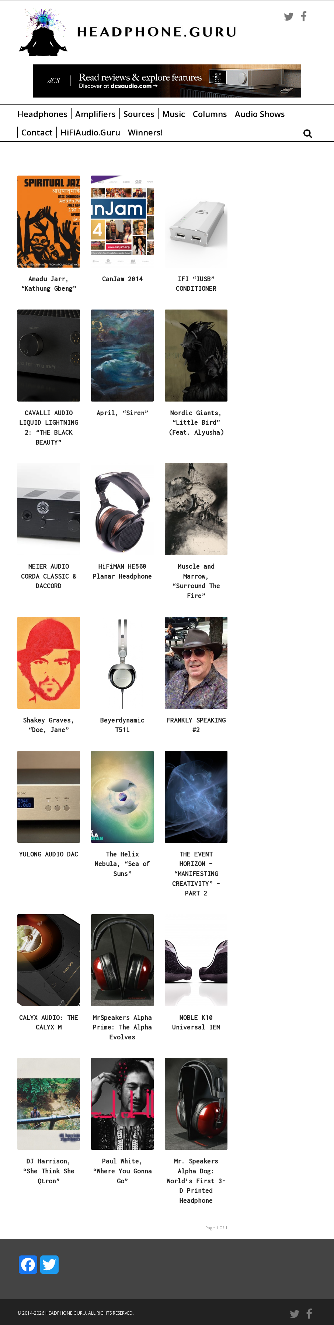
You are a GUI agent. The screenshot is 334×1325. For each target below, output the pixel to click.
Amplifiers (95, 113)
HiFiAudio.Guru (90, 132)
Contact (37, 132)
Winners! (145, 132)
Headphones (42, 113)
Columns (210, 113)
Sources (138, 113)
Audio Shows (260, 113)
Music (173, 113)
